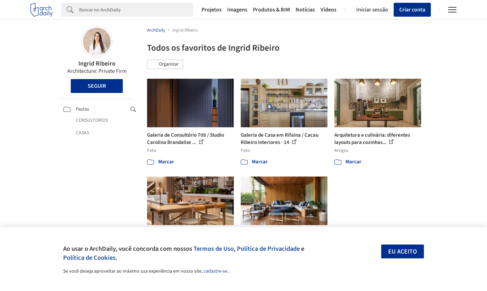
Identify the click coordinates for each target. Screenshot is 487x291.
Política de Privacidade (268, 248)
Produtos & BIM (271, 9)
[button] (165, 64)
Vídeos (328, 9)
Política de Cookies (89, 257)
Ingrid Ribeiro (97, 63)
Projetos (212, 9)
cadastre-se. (216, 271)
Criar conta (412, 10)
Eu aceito (402, 251)
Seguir (97, 86)
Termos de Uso (214, 248)
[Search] (136, 10)
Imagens (237, 9)
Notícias (305, 9)
